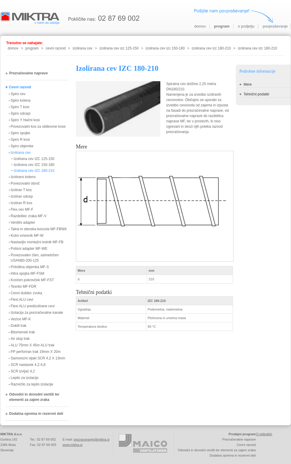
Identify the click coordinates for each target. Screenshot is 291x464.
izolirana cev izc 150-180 (165, 48)
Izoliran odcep (22, 196)
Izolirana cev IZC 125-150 (34, 159)
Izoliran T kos (21, 190)
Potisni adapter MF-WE (29, 249)
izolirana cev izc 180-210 (211, 48)
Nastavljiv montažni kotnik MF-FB (37, 242)
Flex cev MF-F (22, 209)
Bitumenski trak (23, 332)
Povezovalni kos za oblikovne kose (38, 126)
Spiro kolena (21, 100)
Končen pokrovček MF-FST (32, 280)
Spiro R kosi (20, 139)
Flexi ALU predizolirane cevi (33, 306)
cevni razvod (55, 48)
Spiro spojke (20, 133)
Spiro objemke (22, 146)
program (222, 26)
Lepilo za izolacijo (25, 378)
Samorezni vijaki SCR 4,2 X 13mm (38, 358)
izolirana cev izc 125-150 (119, 48)
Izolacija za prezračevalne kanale (37, 313)
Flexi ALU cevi (22, 299)
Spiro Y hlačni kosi (25, 120)
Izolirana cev (21, 153)
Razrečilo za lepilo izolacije (32, 384)
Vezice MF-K (21, 319)
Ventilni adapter (23, 222)
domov (200, 26)
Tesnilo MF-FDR (23, 286)
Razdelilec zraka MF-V (29, 216)
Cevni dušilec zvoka (26, 293)
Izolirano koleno (23, 177)
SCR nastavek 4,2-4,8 (28, 365)
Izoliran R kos (21, 203)
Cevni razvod (20, 87)
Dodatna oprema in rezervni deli (36, 414)
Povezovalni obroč (25, 183)
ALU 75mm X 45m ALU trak (32, 345)
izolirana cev (82, 48)
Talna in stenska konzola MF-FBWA (39, 229)
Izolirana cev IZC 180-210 (34, 171)
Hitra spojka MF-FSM (27, 273)
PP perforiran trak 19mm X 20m (36, 352)
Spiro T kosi (20, 107)
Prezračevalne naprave (28, 73)
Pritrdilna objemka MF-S (30, 267)
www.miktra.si (72, 445)
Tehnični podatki (256, 94)
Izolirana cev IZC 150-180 (34, 165)
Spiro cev (18, 94)
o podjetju (246, 26)
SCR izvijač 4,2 (23, 371)
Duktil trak (18, 326)
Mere (248, 84)
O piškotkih (264, 434)
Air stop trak (20, 339)
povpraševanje (275, 26)
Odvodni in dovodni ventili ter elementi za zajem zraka (34, 397)
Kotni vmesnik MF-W (27, 235)
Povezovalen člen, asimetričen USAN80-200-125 (35, 258)
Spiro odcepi (21, 113)
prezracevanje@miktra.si (91, 439)
